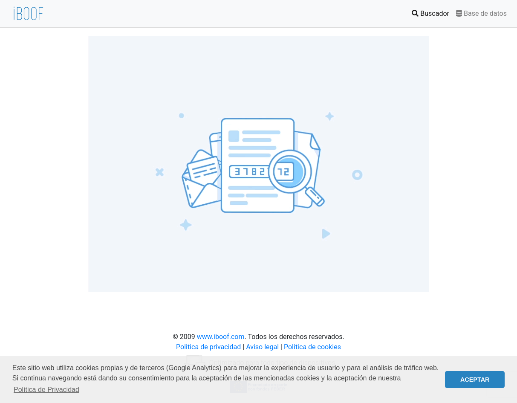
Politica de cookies (312, 347)
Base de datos (481, 13)
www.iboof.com (221, 337)
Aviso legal (262, 347)
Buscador (432, 12)
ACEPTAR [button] (475, 379)
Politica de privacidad (208, 347)
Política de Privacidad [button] (46, 389)
